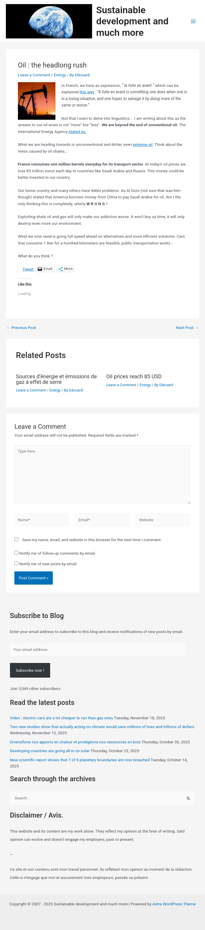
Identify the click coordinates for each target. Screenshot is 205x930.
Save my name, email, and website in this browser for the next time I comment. (92, 539)
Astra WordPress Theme (174, 904)
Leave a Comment (34, 74)
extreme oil (143, 144)
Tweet (28, 269)
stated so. (77, 131)
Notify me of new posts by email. (48, 563)
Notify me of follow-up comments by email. (57, 553)
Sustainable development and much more (132, 21)
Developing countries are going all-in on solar (50, 750)
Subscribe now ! (30, 670)
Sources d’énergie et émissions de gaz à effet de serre (56, 379)
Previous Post (21, 328)
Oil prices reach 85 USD (134, 376)
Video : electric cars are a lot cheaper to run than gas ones (61, 717)
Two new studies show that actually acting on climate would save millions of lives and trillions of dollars (102, 726)
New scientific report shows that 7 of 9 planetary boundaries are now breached (80, 759)
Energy (60, 74)
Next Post (187, 328)
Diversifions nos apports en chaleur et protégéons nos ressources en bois (75, 742)
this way (86, 92)
